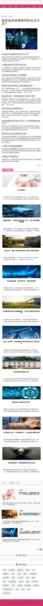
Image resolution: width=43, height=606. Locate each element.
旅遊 (15, 6)
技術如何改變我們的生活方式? (21, 22)
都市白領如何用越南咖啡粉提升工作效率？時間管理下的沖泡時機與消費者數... (30, 515)
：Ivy (16, 466)
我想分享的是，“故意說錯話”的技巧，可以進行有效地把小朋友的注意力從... (30, 494)
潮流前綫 (11, 483)
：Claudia (16, 225)
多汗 (33, 570)
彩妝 (4, 581)
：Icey (16, 285)
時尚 (29, 589)
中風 (27, 577)
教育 (9, 6)
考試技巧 (35, 581)
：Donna (16, 194)
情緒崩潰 (6, 585)
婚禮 (33, 577)
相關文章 (7, 169)
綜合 (27, 6)
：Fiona (16, 406)
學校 (27, 570)
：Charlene (16, 316)
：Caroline (16, 375)
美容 (33, 6)
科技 (21, 6)
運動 (25, 574)
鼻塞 (19, 574)
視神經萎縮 (12, 581)
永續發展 (12, 570)
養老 (4, 570)
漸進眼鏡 (27, 585)
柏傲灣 (21, 581)
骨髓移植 (6, 574)
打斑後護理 (32, 574)
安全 (17, 589)
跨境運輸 (6, 577)
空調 (13, 585)
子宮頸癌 (20, 577)
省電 (13, 574)
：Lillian (16, 347)
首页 (5, 16)
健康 (3, 6)
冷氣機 (20, 585)
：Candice (15, 436)
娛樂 (18, 483)
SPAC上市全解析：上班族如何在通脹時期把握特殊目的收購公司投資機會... (30, 533)
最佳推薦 (4, 483)
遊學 (13, 577)
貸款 (23, 589)
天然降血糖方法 (8, 589)
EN (4, 11)
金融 (39, 6)
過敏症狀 (20, 570)
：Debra (16, 254)
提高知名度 (6, 593)
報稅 (27, 581)
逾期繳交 (36, 585)
